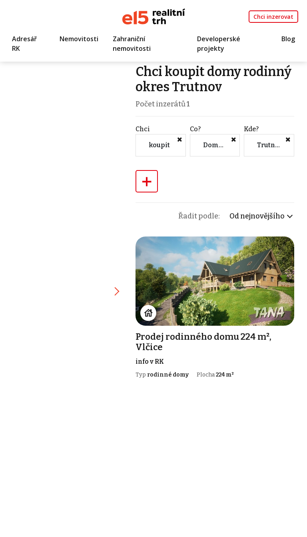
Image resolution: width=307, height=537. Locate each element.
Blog (288, 38)
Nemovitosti (79, 38)
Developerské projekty (218, 43)
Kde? (251, 129)
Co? (195, 129)
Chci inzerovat (273, 16)
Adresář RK (24, 43)
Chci (143, 129)
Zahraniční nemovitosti (132, 43)
